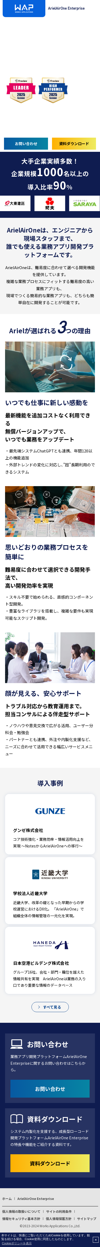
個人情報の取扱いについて (21, 1211)
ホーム (7, 1198)
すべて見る (52, 1007)
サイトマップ (86, 1218)
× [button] (96, 1240)
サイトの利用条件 (59, 1211)
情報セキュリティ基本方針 (21, 1218)
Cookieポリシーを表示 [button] (17, 1243)
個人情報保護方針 (58, 1218)
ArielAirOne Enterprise (35, 1198)
